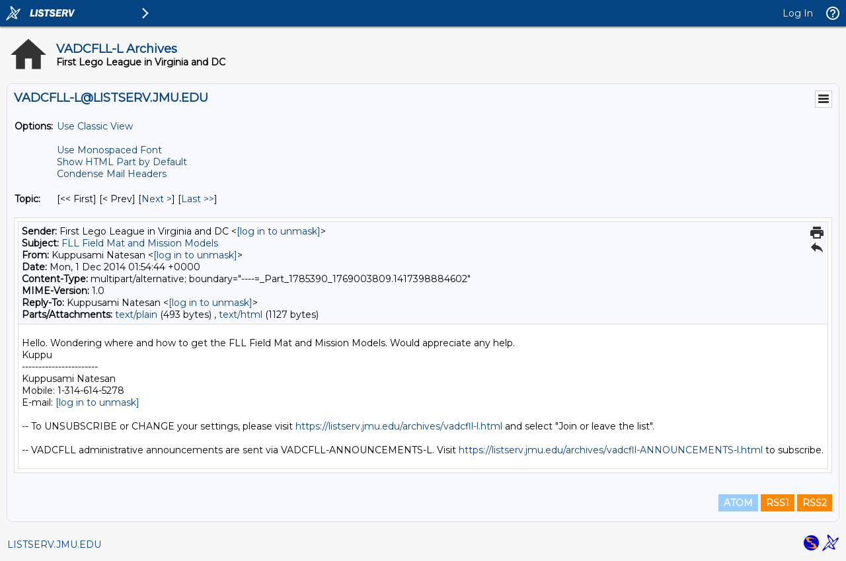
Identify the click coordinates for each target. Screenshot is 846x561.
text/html (240, 314)
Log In (798, 13)
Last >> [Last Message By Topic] (197, 199)
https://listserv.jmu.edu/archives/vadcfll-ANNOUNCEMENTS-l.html (611, 450)
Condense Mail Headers (112, 174)
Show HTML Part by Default (122, 162)
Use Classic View (95, 126)
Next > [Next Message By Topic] (156, 199)
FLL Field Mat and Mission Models (139, 243)
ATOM (738, 503)
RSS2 (814, 503)
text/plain (136, 314)
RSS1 (777, 503)
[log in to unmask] (279, 231)
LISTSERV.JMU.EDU (54, 544)
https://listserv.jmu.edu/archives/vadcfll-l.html (398, 426)
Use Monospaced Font (109, 150)
